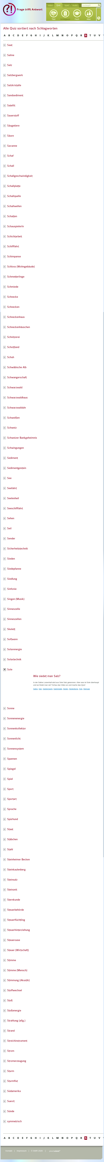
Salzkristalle (57, 689)
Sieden (65, 689)
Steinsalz (86, 689)
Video (50, 5)
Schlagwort (65, 19)
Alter (89, 19)
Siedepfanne (73, 689)
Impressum (21, 1151)
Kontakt (9, 1151)
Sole (80, 689)
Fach (77, 19)
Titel (53, 19)
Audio (75, 5)
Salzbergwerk (48, 689)
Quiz (58, 5)
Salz (40, 689)
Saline (35, 689)
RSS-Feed (98, 18)
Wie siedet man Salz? (46, 676)
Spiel (66, 5)
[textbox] (91, 5)
